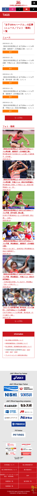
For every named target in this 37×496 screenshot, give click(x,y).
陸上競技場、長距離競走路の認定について (18, 346)
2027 (11, 352)
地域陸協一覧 (9, 486)
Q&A (27, 475)
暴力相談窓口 (28, 469)
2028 (15, 352)
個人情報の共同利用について (14, 340)
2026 (6, 352)
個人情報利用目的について (9, 469)
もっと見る (18, 118)
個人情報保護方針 (28, 465)
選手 (10, 52)
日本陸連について (9, 465)
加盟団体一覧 (9, 481)
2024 (23, 350)
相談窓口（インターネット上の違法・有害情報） (9, 475)
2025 (28, 350)
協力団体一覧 (28, 481)
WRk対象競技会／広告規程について (16, 343)
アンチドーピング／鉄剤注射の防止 (16, 355)
